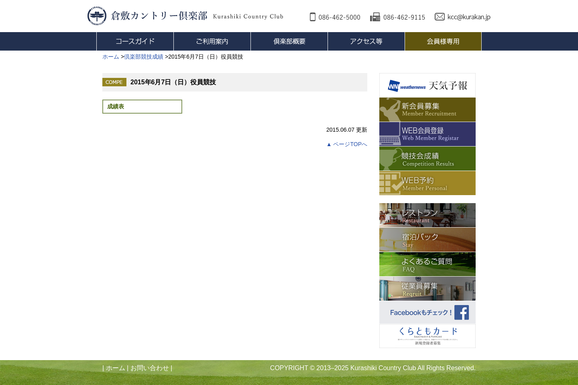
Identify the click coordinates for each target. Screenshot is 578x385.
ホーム (115, 368)
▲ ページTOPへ (346, 144)
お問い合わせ (149, 368)
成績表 (115, 106)
